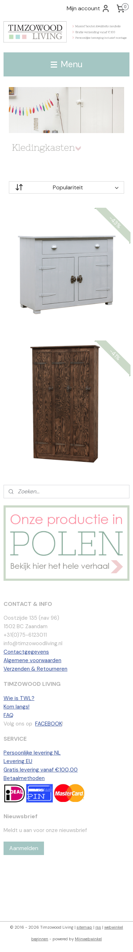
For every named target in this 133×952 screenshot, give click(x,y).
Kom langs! (16, 706)
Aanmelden (23, 848)
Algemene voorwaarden (32, 660)
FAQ (8, 715)
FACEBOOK (48, 723)
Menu (67, 64)
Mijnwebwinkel (88, 938)
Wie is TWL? (19, 698)
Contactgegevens (26, 651)
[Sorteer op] (66, 187)
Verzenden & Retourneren (35, 668)
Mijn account (88, 8)
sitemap (84, 927)
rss (98, 927)
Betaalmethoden (24, 778)
